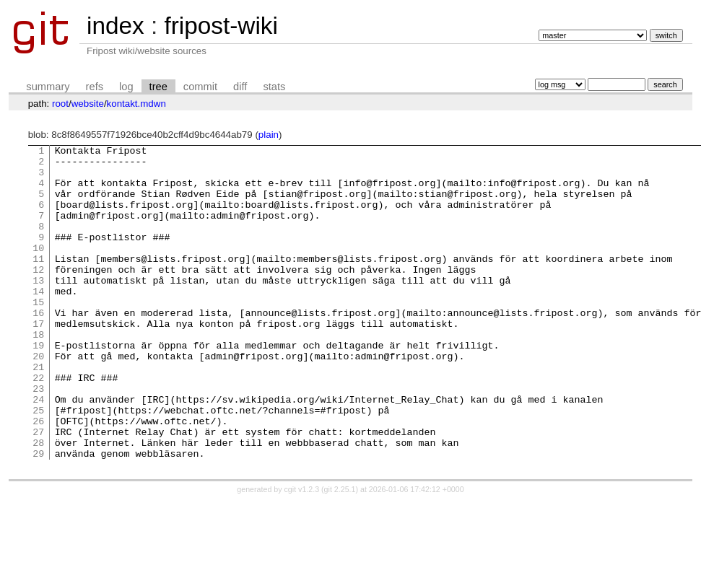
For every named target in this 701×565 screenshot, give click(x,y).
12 (38, 295)
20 (38, 399)
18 (38, 373)
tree (158, 86)
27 (38, 489)
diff (240, 86)
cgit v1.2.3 (302, 552)
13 (38, 308)
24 (38, 450)
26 (38, 476)
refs (94, 86)
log (126, 86)
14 (38, 321)
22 (38, 425)
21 (38, 412)
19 (38, 386)
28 (38, 502)
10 (38, 269)
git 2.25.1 (340, 552)
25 (38, 463)
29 (38, 515)
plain (268, 134)
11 (38, 282)
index (115, 25)
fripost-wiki (220, 25)
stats (274, 86)
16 (38, 347)
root (60, 103)
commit (200, 86)
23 (38, 438)
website (87, 103)
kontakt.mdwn (136, 103)
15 (38, 334)
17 (38, 360)
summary (47, 86)
